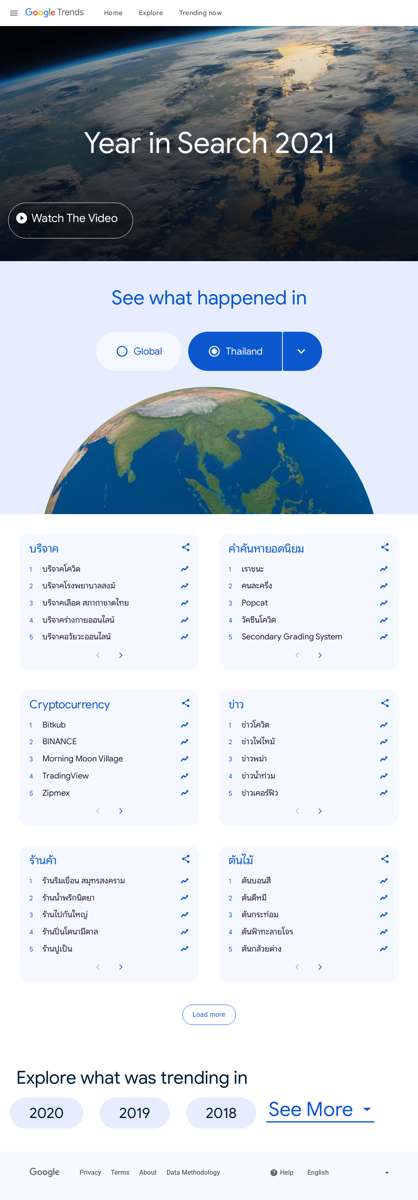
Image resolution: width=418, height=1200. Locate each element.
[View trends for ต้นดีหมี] (384, 898)
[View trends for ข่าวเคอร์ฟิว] (384, 793)
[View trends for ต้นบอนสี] (384, 881)
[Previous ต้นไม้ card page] (297, 967)
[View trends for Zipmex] (184, 793)
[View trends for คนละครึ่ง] (384, 586)
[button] (109, 569)
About (148, 1172)
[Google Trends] (54, 13)
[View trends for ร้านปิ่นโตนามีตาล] (184, 932)
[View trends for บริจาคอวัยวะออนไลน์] (184, 637)
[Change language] (349, 1173)
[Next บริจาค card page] (121, 655)
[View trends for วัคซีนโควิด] (384, 620)
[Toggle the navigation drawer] (14, 13)
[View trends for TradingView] (184, 776)
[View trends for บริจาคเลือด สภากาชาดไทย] (184, 603)
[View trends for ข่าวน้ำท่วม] (384, 776)
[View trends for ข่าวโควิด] (384, 725)
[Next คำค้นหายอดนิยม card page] (320, 655)
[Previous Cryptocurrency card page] (98, 811)
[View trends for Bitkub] (184, 725)
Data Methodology (193, 1172)
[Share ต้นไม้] (385, 860)
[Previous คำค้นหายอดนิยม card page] (297, 655)
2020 (46, 1113)
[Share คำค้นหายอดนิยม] (385, 549)
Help (281, 1173)
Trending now (200, 13)
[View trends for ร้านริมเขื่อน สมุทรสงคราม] (184, 881)
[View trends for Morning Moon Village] (184, 759)
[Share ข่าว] (385, 705)
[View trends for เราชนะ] (384, 569)
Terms (120, 1172)
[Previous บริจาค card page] (98, 655)
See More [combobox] (311, 1110)
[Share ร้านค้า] (186, 860)
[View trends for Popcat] (384, 603)
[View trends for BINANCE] (184, 742)
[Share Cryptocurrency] (186, 705)
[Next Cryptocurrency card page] (121, 811)
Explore (151, 13)
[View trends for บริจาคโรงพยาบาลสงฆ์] (184, 586)
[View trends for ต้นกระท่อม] (384, 915)
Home (113, 13)
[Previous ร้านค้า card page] (98, 967)
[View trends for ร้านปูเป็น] (184, 949)
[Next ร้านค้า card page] (121, 967)
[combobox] (302, 351)
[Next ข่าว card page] (320, 811)
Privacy (90, 1172)
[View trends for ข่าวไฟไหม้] (384, 742)
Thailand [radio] (235, 351)
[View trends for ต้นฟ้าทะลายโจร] (384, 932)
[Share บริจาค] (186, 549)
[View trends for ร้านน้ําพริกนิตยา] (184, 898)
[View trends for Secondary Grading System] (384, 637)
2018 (221, 1113)
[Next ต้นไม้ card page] (320, 967)
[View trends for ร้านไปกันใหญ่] (184, 915)
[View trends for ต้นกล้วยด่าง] (384, 949)
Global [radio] (139, 351)
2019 (134, 1113)
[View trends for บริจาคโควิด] (184, 569)
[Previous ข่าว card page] (297, 811)
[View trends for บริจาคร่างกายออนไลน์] (184, 620)
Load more (209, 1014)
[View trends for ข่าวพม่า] (384, 759)
